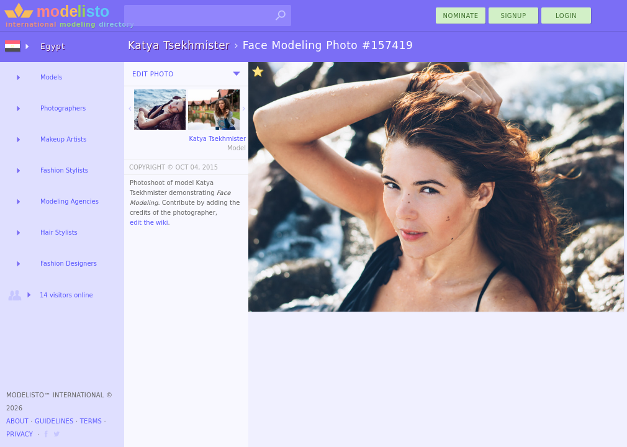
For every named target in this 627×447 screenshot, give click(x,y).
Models (51, 77)
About (17, 421)
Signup (513, 15)
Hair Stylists (59, 232)
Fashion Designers (68, 263)
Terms (91, 421)
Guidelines (54, 421)
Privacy (19, 434)
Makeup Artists (63, 139)
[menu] (236, 74)
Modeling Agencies (69, 201)
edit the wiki (149, 222)
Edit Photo (153, 74)
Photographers (63, 108)
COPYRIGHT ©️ (151, 167)
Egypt (52, 46)
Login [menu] (566, 15)
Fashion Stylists (64, 170)
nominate (461, 15)
